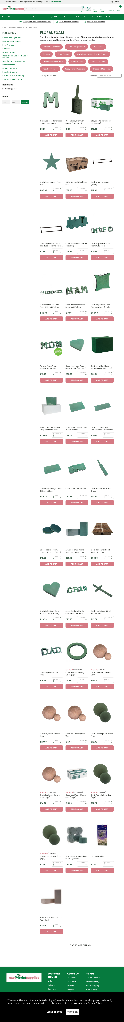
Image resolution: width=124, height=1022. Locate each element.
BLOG (117, 2)
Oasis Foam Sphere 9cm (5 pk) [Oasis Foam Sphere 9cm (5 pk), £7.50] (50, 857)
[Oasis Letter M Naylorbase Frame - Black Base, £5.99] (51, 99)
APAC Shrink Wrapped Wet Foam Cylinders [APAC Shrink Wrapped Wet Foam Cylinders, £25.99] (77, 857)
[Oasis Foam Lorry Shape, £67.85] (77, 467)
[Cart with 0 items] (119, 9)
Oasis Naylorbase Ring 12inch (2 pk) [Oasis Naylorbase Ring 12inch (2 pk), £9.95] (75, 673)
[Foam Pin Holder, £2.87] (102, 835)
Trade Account (55, 2)
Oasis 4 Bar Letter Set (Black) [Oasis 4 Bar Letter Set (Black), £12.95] (100, 183)
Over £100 (69, 22)
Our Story (71, 978)
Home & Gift (97, 17)
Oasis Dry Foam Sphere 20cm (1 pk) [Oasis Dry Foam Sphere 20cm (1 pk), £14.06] (50, 796)
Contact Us (72, 982)
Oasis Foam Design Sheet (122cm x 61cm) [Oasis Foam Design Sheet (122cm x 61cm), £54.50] (51, 489)
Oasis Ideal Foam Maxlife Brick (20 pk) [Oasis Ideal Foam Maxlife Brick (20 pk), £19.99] (76, 796)
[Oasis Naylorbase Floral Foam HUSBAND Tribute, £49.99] (51, 283)
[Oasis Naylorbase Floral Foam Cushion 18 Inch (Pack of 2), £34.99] (102, 283)
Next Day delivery (96, 22)
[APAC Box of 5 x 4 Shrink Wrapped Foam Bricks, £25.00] (51, 406)
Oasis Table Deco (10, 68)
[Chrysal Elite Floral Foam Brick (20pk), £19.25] (102, 99)
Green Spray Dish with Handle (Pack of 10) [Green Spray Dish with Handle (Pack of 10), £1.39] (75, 122)
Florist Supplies (34, 17)
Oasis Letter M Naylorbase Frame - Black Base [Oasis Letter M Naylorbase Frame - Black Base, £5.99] (51, 122)
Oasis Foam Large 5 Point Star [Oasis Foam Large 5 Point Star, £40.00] (50, 183)
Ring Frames (8, 45)
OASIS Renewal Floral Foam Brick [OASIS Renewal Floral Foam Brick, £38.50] (77, 183)
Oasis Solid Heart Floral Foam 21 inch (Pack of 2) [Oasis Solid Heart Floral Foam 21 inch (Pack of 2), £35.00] (76, 367)
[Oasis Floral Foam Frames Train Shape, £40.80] (77, 222)
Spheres (6, 48)
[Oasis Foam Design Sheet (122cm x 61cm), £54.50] (51, 467)
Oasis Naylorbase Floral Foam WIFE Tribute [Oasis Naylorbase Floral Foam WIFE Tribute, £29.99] (100, 244)
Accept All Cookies (72, 1012)
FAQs (49, 981)
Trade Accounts (94, 978)
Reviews (70, 986)
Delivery (51, 985)
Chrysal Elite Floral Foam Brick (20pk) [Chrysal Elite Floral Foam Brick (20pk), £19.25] (101, 122)
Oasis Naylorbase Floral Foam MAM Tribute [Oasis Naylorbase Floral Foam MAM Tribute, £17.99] (75, 306)
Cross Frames (8, 52)
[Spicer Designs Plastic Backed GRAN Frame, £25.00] (77, 590)
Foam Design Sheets (11, 41)
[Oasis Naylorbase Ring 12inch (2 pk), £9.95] (77, 651)
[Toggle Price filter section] (15, 97)
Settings (54, 1012)
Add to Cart (51, 135)
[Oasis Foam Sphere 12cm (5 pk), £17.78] (102, 774)
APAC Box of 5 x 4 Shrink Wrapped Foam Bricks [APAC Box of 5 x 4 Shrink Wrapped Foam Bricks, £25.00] (50, 428)
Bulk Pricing (91, 990)
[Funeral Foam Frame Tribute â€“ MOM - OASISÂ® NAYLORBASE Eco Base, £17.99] (51, 345)
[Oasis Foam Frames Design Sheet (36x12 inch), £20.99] (102, 406)
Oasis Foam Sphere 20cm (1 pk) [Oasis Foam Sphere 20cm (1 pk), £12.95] (102, 735)
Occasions (68, 17)
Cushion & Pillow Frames (13, 61)
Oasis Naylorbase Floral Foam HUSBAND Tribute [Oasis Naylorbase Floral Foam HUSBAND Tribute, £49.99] (49, 306)
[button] (77, 670)
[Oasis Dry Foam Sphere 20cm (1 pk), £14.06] (51, 774)
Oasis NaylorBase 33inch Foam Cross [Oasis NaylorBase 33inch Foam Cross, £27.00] (101, 612)
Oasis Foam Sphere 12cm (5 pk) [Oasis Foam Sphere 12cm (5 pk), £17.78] (101, 796)
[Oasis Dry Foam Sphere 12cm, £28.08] (51, 712)
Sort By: (93, 76)
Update (25, 102)
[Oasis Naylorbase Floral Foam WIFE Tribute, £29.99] (102, 222)
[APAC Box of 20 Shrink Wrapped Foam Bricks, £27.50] (77, 528)
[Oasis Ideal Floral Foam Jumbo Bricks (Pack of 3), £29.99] (102, 345)
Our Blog (51, 989)
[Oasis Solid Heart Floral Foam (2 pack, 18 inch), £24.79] (51, 590)
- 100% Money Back (37, 22)
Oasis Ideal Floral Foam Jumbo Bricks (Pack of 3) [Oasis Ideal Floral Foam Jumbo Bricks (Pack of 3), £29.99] (101, 367)
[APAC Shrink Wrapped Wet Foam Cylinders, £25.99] (77, 835)
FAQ (111, 2)
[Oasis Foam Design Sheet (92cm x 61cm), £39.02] (77, 406)
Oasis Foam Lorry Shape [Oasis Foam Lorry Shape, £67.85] (76, 488)
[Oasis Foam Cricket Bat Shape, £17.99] (102, 467)
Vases (21, 17)
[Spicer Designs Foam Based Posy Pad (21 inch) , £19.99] (51, 528)
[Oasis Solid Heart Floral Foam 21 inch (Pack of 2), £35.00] (77, 345)
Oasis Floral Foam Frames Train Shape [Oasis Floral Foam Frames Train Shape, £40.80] (76, 244)
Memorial (117, 17)
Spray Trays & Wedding (13, 75)
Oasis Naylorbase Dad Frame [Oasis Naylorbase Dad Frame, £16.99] (49, 673)
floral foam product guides (82, 40)
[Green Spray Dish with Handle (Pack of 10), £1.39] (77, 99)
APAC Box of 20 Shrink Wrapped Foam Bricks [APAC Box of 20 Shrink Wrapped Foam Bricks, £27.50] (75, 551)
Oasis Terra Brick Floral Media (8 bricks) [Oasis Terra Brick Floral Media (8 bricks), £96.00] (100, 551)
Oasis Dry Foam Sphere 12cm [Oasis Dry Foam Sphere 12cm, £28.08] (50, 735)
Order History (92, 982)
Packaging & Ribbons (51, 17)
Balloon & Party (82, 17)
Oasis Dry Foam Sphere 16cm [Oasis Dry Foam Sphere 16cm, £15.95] (75, 735)
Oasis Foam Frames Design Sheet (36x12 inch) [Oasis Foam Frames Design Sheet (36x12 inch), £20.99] (102, 428)
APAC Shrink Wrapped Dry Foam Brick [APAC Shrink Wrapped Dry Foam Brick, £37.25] (51, 918)
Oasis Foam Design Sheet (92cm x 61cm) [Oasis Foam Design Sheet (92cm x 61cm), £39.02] (76, 428)
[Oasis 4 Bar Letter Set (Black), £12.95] (102, 161)
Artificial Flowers (8, 17)
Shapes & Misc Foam (12, 79)
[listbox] (109, 76)
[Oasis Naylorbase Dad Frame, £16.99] (51, 651)
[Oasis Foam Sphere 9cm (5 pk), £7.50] (51, 835)
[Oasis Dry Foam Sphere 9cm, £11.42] (102, 651)
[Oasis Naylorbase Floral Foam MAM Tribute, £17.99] (77, 283)
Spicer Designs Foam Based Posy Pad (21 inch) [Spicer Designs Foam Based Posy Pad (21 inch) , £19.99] (50, 551)
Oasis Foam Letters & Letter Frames (15, 57)
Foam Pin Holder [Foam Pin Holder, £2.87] (98, 856)
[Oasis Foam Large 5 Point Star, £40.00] (51, 161)
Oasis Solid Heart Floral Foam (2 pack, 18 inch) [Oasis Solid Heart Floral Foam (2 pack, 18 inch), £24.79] (49, 612)
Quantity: (56, 127)
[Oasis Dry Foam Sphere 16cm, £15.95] (77, 712)
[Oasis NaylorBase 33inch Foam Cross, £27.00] (102, 590)
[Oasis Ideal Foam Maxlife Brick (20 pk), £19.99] (77, 774)
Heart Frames (8, 65)
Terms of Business (71, 991)
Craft (108, 17)
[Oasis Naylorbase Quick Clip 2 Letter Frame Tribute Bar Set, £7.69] (51, 222)
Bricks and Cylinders (12, 38)
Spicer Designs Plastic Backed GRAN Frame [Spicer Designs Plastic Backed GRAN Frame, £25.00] (75, 612)
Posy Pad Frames (10, 72)
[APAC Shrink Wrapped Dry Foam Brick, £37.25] (51, 896)
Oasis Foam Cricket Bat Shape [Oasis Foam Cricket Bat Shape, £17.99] (101, 489)
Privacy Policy (94, 1003)
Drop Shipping (93, 986)
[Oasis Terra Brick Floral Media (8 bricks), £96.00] (102, 528)
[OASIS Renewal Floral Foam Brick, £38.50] (77, 161)
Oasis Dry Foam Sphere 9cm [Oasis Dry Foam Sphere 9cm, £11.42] (101, 673)
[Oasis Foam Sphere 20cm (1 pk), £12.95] (102, 712)
